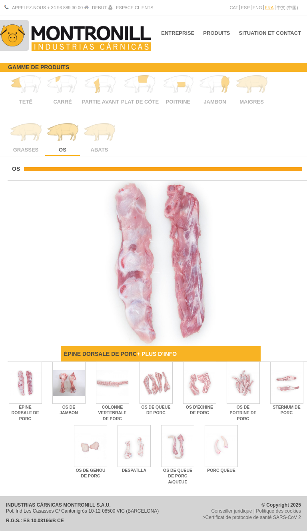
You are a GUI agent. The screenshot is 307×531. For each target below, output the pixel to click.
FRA (269, 7)
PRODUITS (215, 35)
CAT (234, 7)
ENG (257, 7)
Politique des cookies (278, 511)
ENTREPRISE (175, 35)
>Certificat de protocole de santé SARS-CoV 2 (252, 517)
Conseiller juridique (231, 511)
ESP (245, 7)
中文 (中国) (287, 7)
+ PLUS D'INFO (157, 354)
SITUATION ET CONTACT (270, 35)
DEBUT (99, 7)
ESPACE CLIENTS (134, 7)
